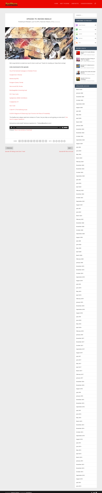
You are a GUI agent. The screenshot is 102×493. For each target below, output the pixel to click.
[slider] (37, 126)
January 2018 (79, 333)
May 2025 (78, 113)
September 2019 (80, 275)
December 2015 (80, 398)
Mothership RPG (14, 77)
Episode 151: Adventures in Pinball (87, 64)
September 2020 (80, 232)
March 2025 (79, 120)
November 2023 (80, 167)
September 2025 (80, 102)
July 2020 (78, 239)
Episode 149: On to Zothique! (85, 77)
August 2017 (79, 351)
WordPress (29, 491)
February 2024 (79, 160)
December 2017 (80, 337)
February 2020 (79, 257)
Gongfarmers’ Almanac (16, 73)
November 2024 (80, 131)
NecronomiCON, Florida (16, 85)
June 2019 (78, 286)
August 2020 (79, 236)
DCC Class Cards (14, 93)
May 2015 (78, 416)
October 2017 (79, 344)
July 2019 (78, 283)
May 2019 (78, 290)
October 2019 (79, 272)
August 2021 (79, 203)
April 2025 (78, 117)
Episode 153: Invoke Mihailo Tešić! (88, 51)
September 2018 (80, 308)
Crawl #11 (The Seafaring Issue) (18, 108)
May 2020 (78, 246)
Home (56, 4)
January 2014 (79, 459)
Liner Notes (75, 4)
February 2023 (79, 189)
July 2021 (78, 207)
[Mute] (62, 126)
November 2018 (80, 304)
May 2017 (78, 362)
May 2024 (78, 153)
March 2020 (79, 254)
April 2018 (78, 326)
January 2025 (79, 124)
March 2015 (79, 420)
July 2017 (78, 355)
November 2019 (80, 268)
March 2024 (79, 156)
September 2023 (80, 174)
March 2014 (79, 456)
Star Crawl (12, 104)
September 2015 (80, 405)
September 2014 (80, 434)
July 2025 (78, 109)
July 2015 (78, 409)
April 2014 (78, 452)
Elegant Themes (15, 491)
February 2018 (79, 329)
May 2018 (78, 322)
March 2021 (79, 214)
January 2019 (79, 301)
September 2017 (80, 347)
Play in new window (19, 128)
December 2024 (80, 128)
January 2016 (79, 394)
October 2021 (79, 196)
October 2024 (79, 135)
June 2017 (78, 358)
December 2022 (80, 192)
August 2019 (79, 279)
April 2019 (78, 293)
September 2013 (80, 474)
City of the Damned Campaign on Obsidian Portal (23, 69)
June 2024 (78, 149)
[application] (39, 126)
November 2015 (80, 402)
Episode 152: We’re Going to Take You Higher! (88, 58)
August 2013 (79, 477)
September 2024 (80, 138)
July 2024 (78, 146)
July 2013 (78, 481)
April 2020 (78, 250)
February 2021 (79, 218)
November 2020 (80, 225)
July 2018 (78, 315)
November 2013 (80, 466)
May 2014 (78, 448)
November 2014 (80, 427)
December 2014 (80, 423)
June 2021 (78, 210)
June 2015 (78, 412)
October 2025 (79, 99)
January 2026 (79, 91)
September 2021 (80, 200)
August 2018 (79, 311)
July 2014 (78, 441)
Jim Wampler (27, 20)
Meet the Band (64, 4)
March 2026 (79, 88)
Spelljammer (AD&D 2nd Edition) (18, 96)
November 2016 (80, 384)
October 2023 (79, 171)
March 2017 (79, 369)
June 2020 (78, 243)
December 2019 (80, 265)
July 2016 (78, 391)
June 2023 (78, 182)
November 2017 (80, 340)
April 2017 (78, 365)
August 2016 (79, 387)
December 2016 (80, 380)
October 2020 (79, 228)
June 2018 (78, 319)
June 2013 (78, 484)
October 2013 (79, 470)
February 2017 (79, 373)
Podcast (48, 20)
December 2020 (80, 221)
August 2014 (79, 438)
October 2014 (79, 430)
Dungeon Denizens (86, 4)
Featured (42, 20)
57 (52, 20)
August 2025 (79, 106)
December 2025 (80, 95)
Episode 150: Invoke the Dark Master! (88, 71)
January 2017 (79, 376)
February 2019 (79, 297)
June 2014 (78, 445)
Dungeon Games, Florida (16, 81)
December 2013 (80, 463)
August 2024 (79, 142)
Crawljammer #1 (14, 100)
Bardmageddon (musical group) (18, 89)
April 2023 (78, 185)
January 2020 (79, 261)
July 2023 (78, 178)
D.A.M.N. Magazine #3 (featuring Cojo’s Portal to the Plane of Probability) (30, 112)
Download (29, 128)
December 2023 (80, 164)
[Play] (11, 126)
